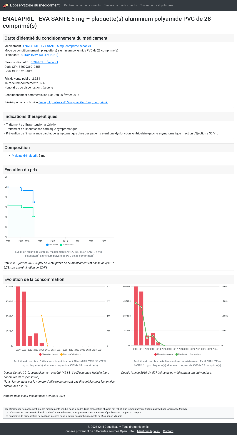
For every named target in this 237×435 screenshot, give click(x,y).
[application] (60, 211)
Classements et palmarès (156, 5)
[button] (52, 244)
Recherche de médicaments (82, 5)
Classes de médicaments (120, 5)
